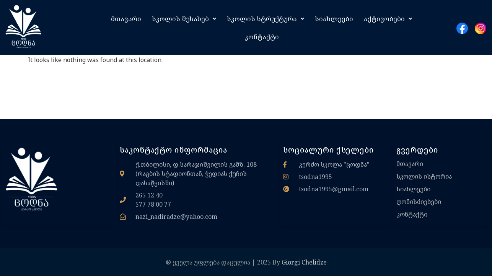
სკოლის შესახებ (184, 18)
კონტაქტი (261, 36)
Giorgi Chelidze (304, 262)
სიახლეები (334, 18)
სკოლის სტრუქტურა (265, 18)
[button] (184, 19)
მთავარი (126, 18)
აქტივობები (388, 18)
